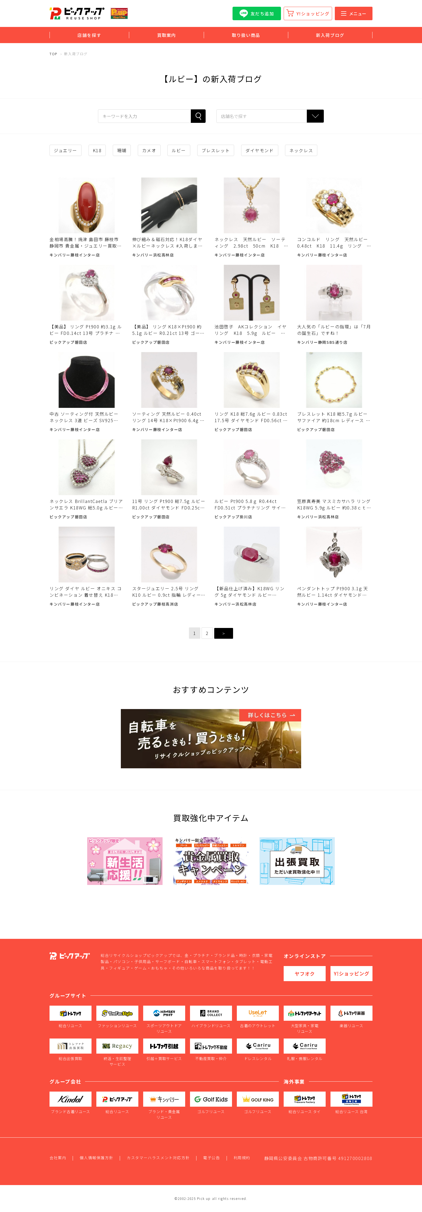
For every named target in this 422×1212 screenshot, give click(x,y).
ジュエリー (65, 150)
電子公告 (211, 1157)
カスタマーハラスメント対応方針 (158, 1157)
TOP (54, 53)
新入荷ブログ (330, 35)
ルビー (179, 150)
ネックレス (301, 150)
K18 (97, 150)
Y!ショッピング (313, 13)
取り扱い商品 (246, 35)
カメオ (149, 150)
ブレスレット (216, 150)
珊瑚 (121, 150)
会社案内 (58, 1157)
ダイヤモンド (259, 150)
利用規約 (242, 1157)
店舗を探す (89, 35)
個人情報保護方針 (96, 1157)
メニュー (353, 13)
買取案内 (166, 35)
